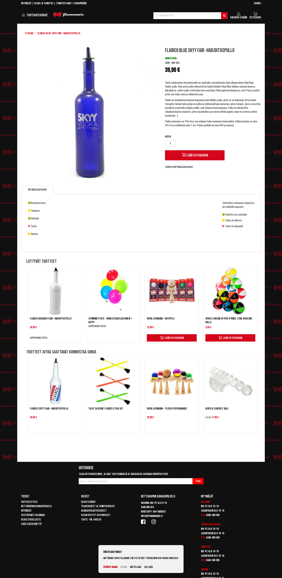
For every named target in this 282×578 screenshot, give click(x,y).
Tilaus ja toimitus (43, 3)
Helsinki (205, 502)
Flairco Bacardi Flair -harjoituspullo (51, 318)
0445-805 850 (213, 515)
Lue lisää (148, 567)
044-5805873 (159, 512)
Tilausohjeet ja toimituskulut (98, 506)
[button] (258, 3)
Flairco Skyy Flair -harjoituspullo (49, 409)
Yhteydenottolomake (33, 515)
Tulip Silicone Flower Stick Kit (105, 409)
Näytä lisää (135, 567)
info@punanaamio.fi (152, 516)
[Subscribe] (197, 481)
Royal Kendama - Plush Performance (167, 409)
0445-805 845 (213, 537)
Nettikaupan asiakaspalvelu (36, 506)
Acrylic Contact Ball (217, 409)
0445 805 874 (147, 507)
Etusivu (29, 33)
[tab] (37, 190)
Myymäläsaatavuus (37, 189)
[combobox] (190, 15)
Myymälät (26, 3)
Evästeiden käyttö (31, 524)
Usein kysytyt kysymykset (95, 515)
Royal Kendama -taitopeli (160, 318)
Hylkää (123, 567)
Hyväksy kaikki (110, 567)
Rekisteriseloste (31, 519)
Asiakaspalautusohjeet (94, 511)
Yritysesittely (29, 502)
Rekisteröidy (88, 502)
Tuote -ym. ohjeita (91, 519)
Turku (204, 524)
